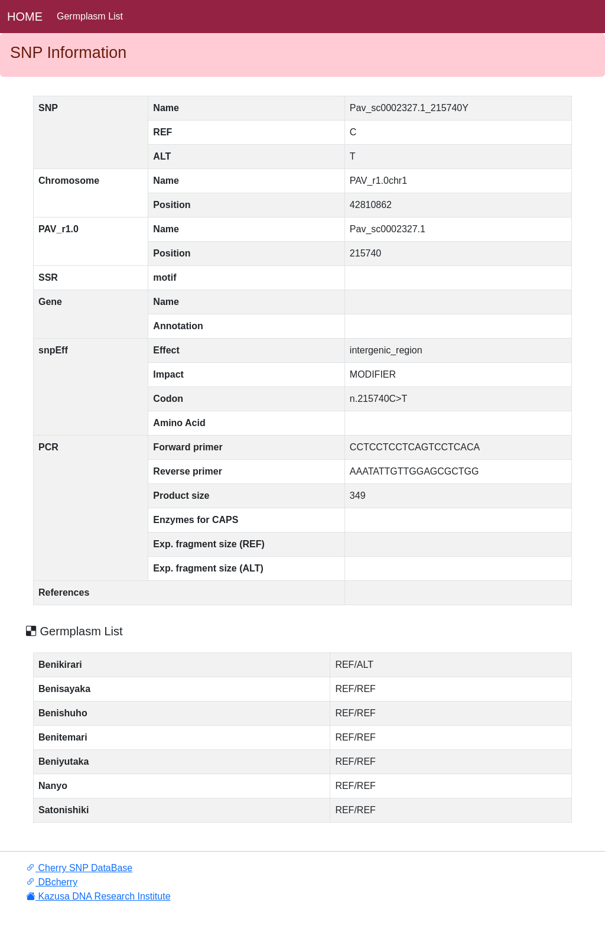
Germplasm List (90, 16)
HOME (25, 16)
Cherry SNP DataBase (79, 868)
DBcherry (51, 882)
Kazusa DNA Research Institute (98, 896)
